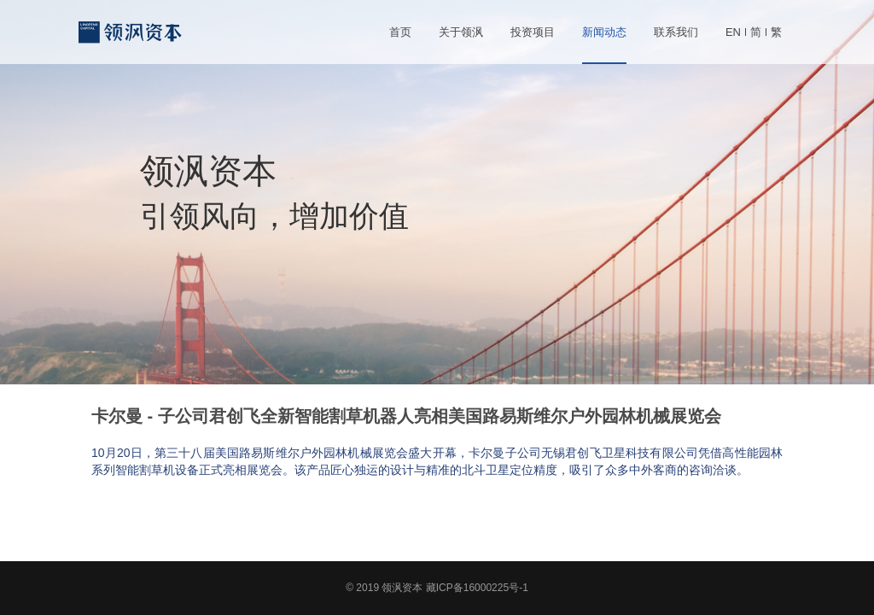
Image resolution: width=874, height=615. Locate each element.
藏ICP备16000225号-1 (477, 588)
